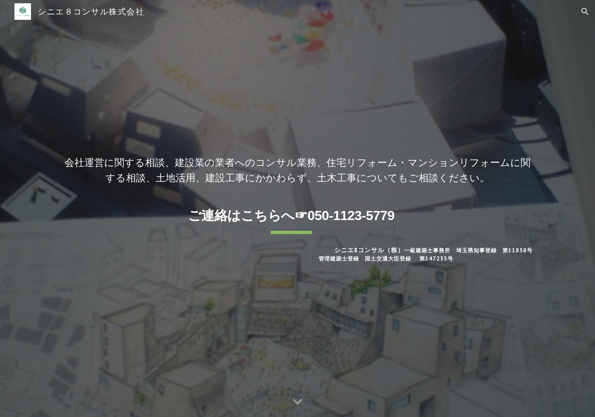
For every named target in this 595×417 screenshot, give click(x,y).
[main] (297, 170)
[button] (585, 11)
